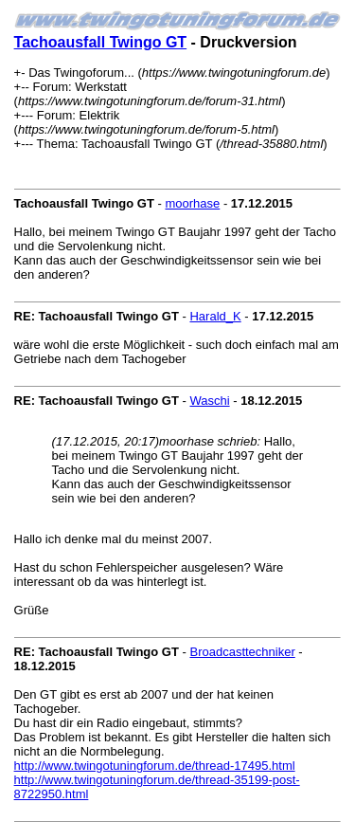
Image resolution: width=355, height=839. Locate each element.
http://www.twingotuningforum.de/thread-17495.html (154, 765)
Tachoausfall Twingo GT (100, 42)
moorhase (192, 203)
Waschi (209, 400)
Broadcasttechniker (241, 652)
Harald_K (214, 316)
